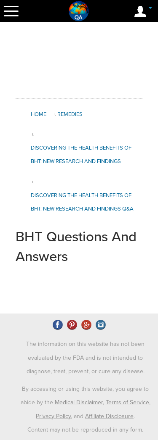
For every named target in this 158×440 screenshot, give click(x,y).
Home (38, 114)
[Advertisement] (83, 61)
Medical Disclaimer (79, 402)
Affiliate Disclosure (109, 416)
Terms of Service (127, 402)
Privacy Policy (53, 416)
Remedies (70, 114)
